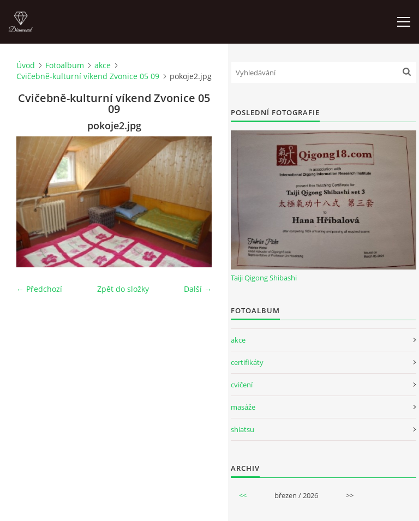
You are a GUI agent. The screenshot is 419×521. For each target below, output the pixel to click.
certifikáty (247, 362)
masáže (243, 407)
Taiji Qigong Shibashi (264, 278)
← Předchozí (39, 289)
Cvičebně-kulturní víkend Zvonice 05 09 (87, 76)
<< (243, 495)
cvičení (242, 385)
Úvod (25, 65)
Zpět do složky (123, 289)
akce (102, 65)
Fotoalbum (64, 65)
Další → (198, 289)
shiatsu (242, 429)
